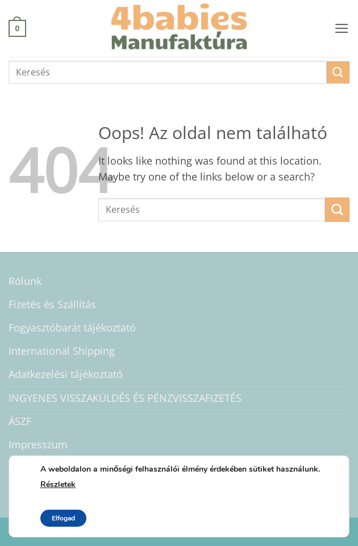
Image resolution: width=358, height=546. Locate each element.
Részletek (58, 484)
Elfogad (63, 518)
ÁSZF (20, 421)
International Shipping (62, 351)
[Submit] (338, 72)
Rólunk (25, 281)
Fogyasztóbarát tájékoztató (72, 327)
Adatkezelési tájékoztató (66, 374)
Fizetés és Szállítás (52, 304)
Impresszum (38, 444)
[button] (17, 28)
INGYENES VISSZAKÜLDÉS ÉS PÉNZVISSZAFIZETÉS (125, 398)
